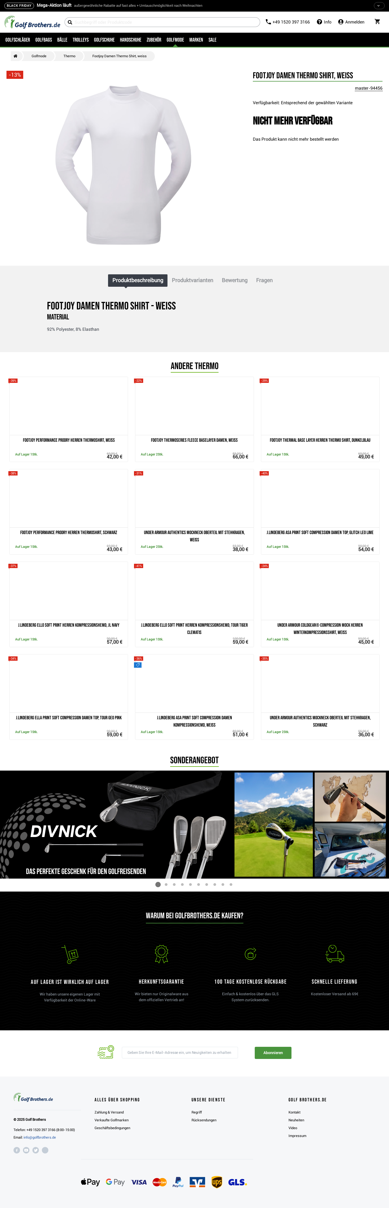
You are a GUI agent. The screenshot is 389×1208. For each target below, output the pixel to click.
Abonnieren (273, 1053)
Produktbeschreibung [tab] (137, 280)
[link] (250, 976)
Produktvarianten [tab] (192, 280)
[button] (158, 884)
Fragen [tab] (264, 280)
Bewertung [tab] (234, 280)
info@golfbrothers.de (40, 1137)
